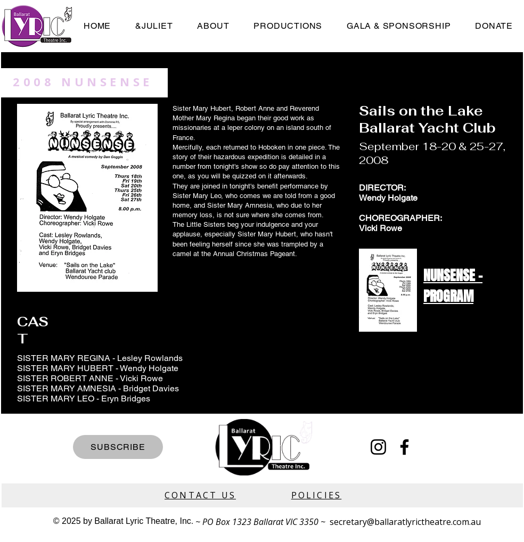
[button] (287, 25)
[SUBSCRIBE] (118, 447)
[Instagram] (378, 447)
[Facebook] (404, 447)
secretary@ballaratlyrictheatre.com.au (405, 522)
